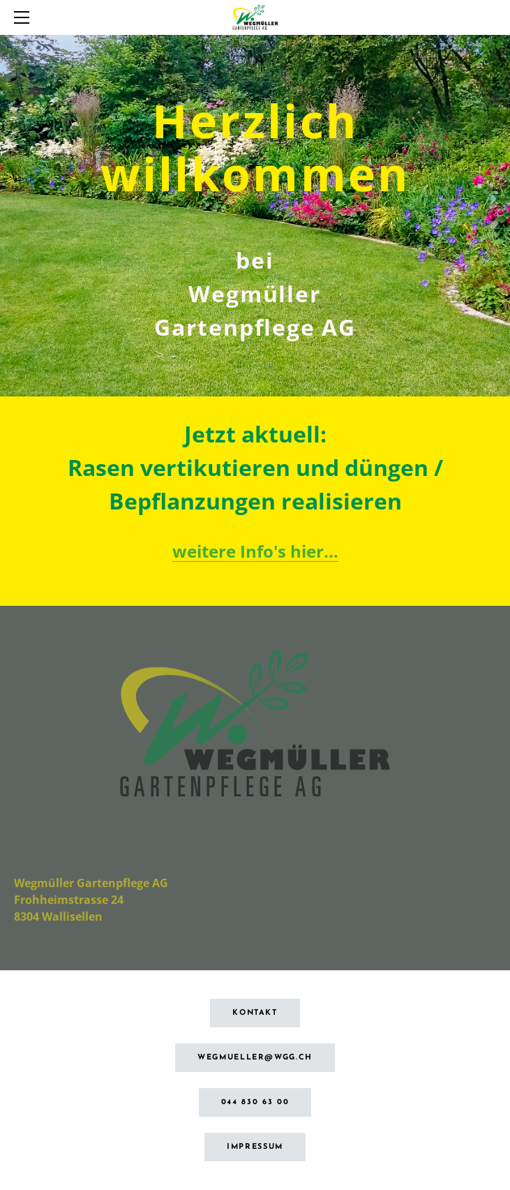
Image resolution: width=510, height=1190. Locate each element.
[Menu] (24, 17)
